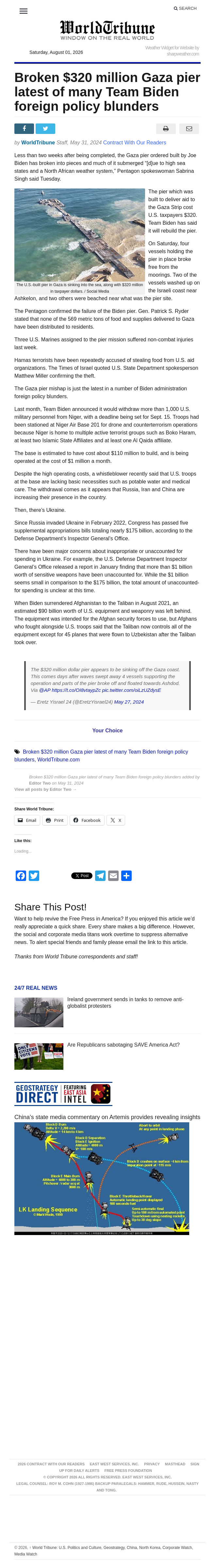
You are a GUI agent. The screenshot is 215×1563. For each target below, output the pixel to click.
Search (185, 8)
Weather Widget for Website (169, 47)
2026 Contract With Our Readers (51, 1464)
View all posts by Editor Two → (45, 789)
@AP (45, 690)
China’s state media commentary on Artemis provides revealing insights (107, 1117)
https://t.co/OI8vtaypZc (76, 690)
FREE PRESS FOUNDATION (128, 1471)
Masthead (175, 1464)
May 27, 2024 (129, 702)
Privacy (152, 1464)
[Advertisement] (107, 1302)
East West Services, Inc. (114, 1464)
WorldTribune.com (58, 759)
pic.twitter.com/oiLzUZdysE (131, 690)
